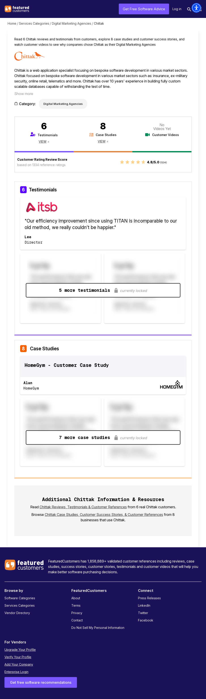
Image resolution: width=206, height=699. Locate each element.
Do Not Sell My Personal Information (97, 628)
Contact (77, 620)
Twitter (143, 613)
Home (12, 23)
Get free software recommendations (40, 682)
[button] (196, 8)
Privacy (76, 613)
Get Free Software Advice (144, 9)
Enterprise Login (16, 672)
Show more (23, 93)
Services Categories (34, 23)
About (75, 598)
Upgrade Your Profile (20, 649)
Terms (76, 605)
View (43, 141)
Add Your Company (18, 664)
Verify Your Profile (17, 657)
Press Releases (149, 598)
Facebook (145, 620)
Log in (176, 9)
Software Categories (19, 598)
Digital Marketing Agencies (71, 23)
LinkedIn (144, 605)
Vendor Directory (17, 613)
